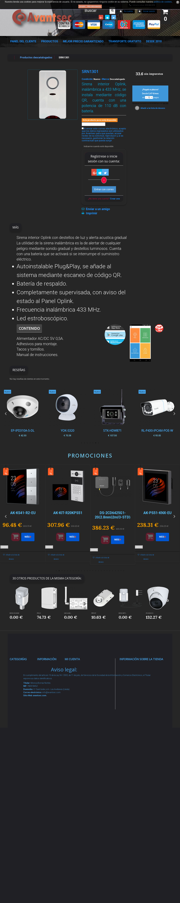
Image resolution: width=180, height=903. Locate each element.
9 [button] (78, 570)
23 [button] (118, 570)
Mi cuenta (72, 659)
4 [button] (90, 443)
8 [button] (76, 570)
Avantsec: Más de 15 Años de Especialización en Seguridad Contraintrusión (49, 823)
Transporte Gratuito (124, 41)
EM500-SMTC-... (123, 613)
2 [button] (95, 443)
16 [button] (98, 570)
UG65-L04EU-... (68, 613)
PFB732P (93, 613)
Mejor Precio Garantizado (83, 41)
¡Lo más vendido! (50, 683)
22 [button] (115, 570)
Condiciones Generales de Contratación (48, 736)
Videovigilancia (21, 676)
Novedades (46, 676)
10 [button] (81, 570)
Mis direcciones (77, 694)
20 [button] (109, 570)
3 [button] (92, 443)
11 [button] (84, 570)
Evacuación (19, 845)
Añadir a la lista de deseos (152, 108)
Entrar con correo (104, 189)
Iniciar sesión (149, 11)
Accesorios (19, 780)
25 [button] (123, 570)
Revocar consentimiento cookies (49, 794)
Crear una (115, 198)
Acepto (82, 6)
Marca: (105, 79)
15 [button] (95, 570)
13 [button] (90, 570)
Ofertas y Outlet (22, 805)
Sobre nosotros (49, 708)
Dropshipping (48, 747)
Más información (94, 6)
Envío (43, 725)
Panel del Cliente (23, 41)
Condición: (87, 79)
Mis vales (73, 711)
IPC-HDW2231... (150, 613)
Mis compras (75, 665)
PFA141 (39, 613)
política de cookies (163, 2)
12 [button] (87, 570)
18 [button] (104, 570)
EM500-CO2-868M (14, 613)
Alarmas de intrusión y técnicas (19, 687)
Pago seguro (47, 700)
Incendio (18, 798)
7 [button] (81, 443)
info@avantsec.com (137, 685)
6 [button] (84, 443)
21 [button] (112, 570)
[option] (157, 413)
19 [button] (106, 570)
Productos (49, 41)
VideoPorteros (21, 730)
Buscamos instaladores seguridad (47, 758)
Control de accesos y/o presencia (20, 719)
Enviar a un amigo (98, 209)
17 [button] (101, 570)
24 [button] (121, 570)
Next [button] (174, 413)
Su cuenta (128, 11)
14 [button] (92, 570)
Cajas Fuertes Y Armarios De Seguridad (22, 834)
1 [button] (98, 443)
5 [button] (87, 443)
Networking (19, 697)
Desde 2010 (154, 41)
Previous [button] (5, 413)
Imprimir (91, 213)
